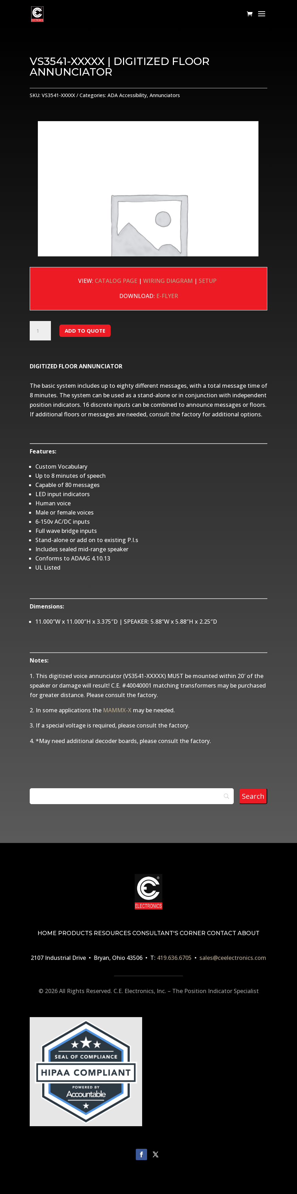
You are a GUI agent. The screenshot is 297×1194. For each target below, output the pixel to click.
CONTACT (221, 933)
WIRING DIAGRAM (168, 281)
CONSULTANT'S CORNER (168, 933)
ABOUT (249, 933)
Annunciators (165, 95)
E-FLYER (167, 296)
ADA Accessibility (127, 95)
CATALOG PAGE (116, 281)
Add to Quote (85, 330)
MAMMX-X (117, 710)
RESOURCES (112, 933)
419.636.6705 (174, 958)
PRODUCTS (75, 933)
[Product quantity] (40, 331)
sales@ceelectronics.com (232, 958)
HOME (47, 933)
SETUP (209, 281)
